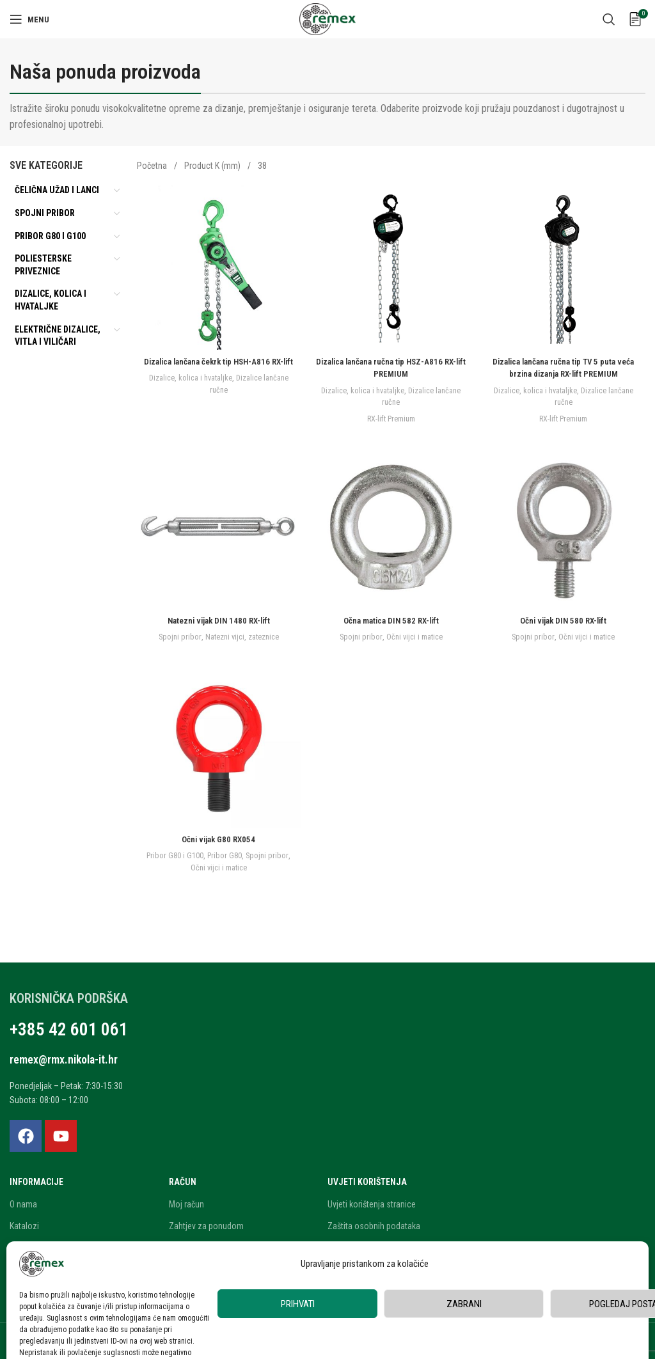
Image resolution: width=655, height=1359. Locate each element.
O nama (23, 1200)
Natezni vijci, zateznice (241, 635)
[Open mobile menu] (29, 19)
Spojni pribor (45, 213)
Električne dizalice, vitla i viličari (57, 335)
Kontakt (23, 1288)
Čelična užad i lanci (57, 190)
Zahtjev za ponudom (206, 1222)
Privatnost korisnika (363, 1244)
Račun (182, 1179)
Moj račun (186, 1200)
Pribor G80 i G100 (50, 236)
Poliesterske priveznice (43, 264)
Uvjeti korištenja (367, 1179)
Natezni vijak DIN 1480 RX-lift (217, 619)
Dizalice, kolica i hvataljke (50, 299)
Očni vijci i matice (414, 635)
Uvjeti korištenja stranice (372, 1200)
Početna (153, 166)
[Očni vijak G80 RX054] (217, 747)
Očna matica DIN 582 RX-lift (391, 619)
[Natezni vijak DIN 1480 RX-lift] (217, 527)
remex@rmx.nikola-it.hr (75, 1055)
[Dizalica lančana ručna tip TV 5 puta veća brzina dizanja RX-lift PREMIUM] (564, 266)
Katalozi (24, 1222)
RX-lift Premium (390, 415)
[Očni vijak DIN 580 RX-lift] (564, 527)
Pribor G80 (237, 855)
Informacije (36, 1179)
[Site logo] (327, 18)
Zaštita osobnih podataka (374, 1222)
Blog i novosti (34, 1266)
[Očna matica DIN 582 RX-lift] (391, 527)
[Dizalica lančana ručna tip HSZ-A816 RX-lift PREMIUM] (391, 266)
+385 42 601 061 (57, 1028)
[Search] (609, 19)
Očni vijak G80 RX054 (217, 839)
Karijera (23, 1244)
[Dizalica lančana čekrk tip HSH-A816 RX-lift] (217, 266)
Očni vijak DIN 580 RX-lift (565, 619)
